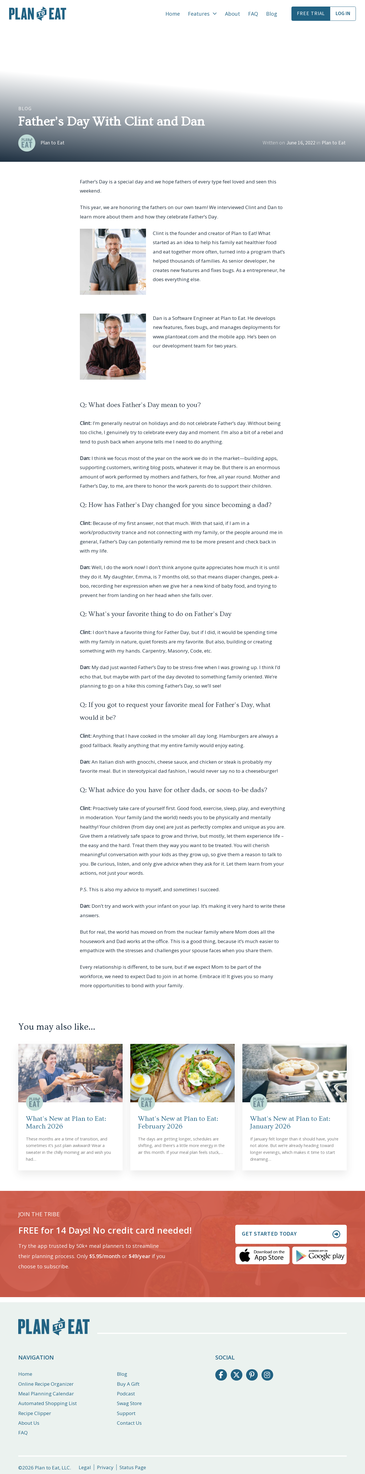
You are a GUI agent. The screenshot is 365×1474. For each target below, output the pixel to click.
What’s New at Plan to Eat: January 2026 (290, 1122)
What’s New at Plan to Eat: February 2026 (178, 1122)
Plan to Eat (334, 142)
